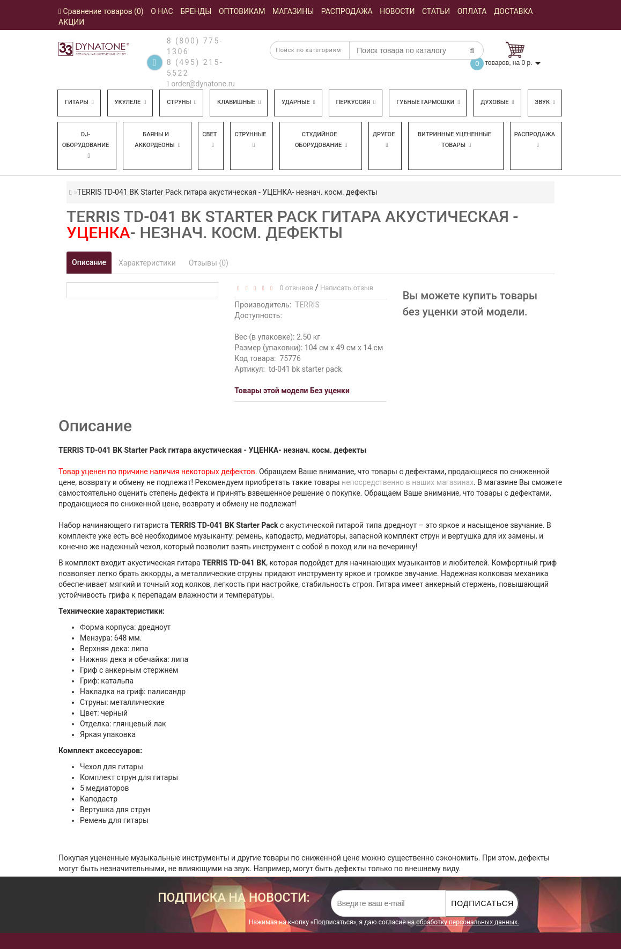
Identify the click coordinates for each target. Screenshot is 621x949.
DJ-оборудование (85, 145)
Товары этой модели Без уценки (292, 390)
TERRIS (307, 304)
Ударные (298, 102)
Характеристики (147, 263)
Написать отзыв (346, 288)
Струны (181, 102)
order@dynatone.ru (201, 83)
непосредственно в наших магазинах (408, 482)
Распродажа (534, 139)
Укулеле (130, 102)
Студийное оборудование (321, 140)
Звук (545, 102)
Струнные (250, 139)
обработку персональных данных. (467, 922)
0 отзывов (294, 288)
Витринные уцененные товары (454, 140)
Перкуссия (356, 102)
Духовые (497, 102)
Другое (384, 139)
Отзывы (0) (208, 263)
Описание (89, 262)
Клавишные (239, 102)
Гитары (79, 102)
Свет (209, 139)
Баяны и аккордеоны (157, 140)
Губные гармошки (428, 102)
